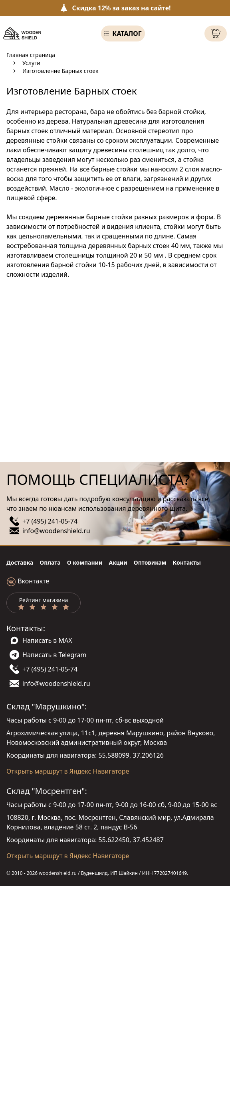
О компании (85, 562)
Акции (118, 562)
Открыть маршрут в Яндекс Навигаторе (67, 771)
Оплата (50, 562)
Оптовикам (150, 562)
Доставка (19, 562)
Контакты (187, 562)
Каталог (126, 33)
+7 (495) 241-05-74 (49, 521)
